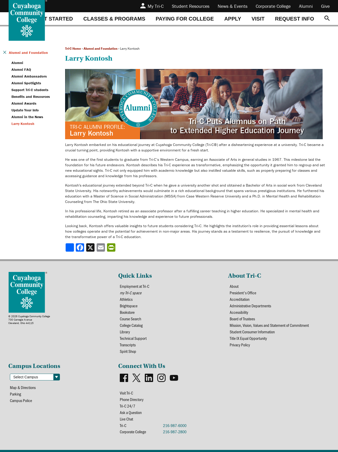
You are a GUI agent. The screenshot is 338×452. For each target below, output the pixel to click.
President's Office (243, 292)
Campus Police (21, 400)
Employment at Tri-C (134, 286)
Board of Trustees (242, 318)
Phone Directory (131, 399)
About (234, 286)
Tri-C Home (73, 48)
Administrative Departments (250, 305)
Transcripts (128, 344)
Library (125, 331)
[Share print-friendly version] (112, 247)
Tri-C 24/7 (127, 406)
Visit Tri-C (126, 393)
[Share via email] (101, 247)
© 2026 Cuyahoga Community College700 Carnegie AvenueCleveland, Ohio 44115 (29, 320)
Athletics (126, 299)
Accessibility (239, 312)
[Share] (69, 247)
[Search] (327, 18)
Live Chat (126, 419)
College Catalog (131, 325)
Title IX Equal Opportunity (248, 338)
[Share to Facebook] (80, 247)
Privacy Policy (240, 344)
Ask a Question (131, 412)
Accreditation (239, 299)
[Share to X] (91, 247)
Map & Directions (23, 387)
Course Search (130, 318)
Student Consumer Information (252, 331)
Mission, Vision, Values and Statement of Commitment (269, 325)
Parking (15, 394)
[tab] (54, 18)
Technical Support (133, 338)
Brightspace (128, 305)
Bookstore (127, 312)
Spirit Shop (128, 351)
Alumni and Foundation (100, 48)
